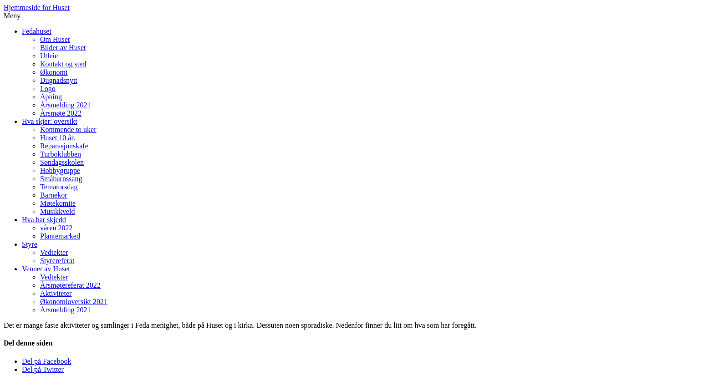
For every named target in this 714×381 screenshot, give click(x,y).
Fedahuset (36, 31)
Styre (29, 244)
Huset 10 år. (57, 138)
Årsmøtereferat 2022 (70, 285)
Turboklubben (60, 154)
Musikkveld (57, 211)
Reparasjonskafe (64, 146)
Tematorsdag (58, 187)
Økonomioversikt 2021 (73, 301)
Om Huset (55, 39)
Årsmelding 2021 (65, 105)
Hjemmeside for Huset (37, 7)
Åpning (51, 97)
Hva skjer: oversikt (49, 121)
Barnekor (53, 195)
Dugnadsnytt (58, 80)
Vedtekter (54, 252)
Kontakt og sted (63, 64)
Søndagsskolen (62, 162)
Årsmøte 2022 (61, 113)
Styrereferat (57, 260)
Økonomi (53, 72)
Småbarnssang (61, 179)
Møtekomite (58, 203)
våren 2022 (56, 228)
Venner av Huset (46, 269)
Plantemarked (60, 236)
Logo (48, 88)
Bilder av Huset (63, 47)
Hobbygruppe (60, 170)
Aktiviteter (55, 293)
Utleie (49, 56)
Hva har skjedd (44, 220)
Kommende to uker (68, 129)
